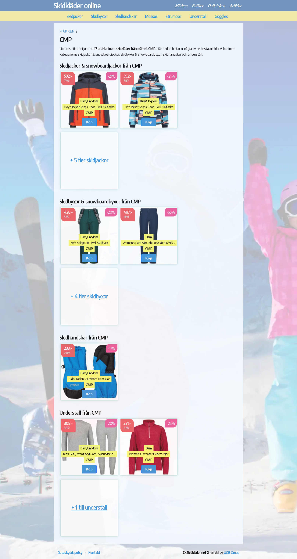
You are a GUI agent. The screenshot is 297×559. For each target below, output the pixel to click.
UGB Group (231, 552)
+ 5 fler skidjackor (89, 160)
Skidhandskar (126, 16)
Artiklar (235, 5)
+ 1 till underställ (89, 507)
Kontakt (94, 552)
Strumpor (173, 16)
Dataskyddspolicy (70, 552)
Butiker (197, 5)
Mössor (151, 16)
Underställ (197, 16)
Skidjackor (74, 16)
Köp (89, 122)
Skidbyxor (99, 16)
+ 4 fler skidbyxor (89, 296)
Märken (181, 5)
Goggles (221, 16)
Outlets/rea (216, 5)
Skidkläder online (77, 5)
